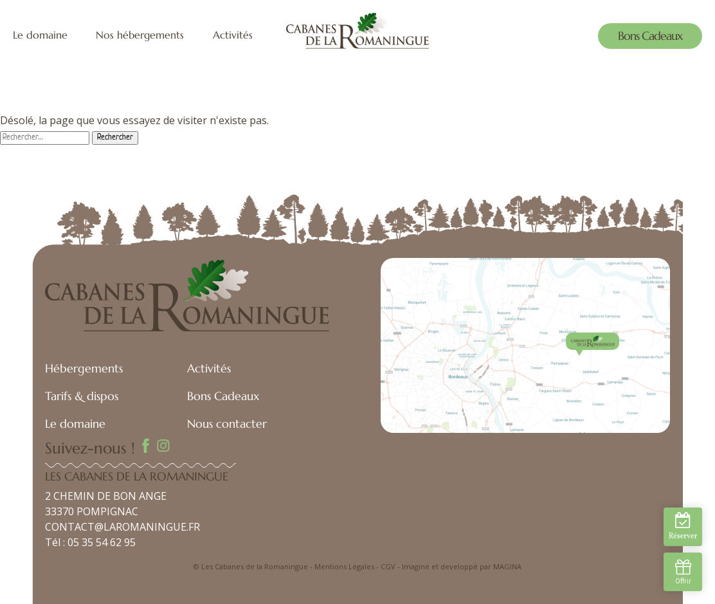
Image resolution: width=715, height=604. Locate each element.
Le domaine (40, 35)
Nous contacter (227, 423)
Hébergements (84, 368)
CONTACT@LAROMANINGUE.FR (122, 527)
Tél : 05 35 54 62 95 (90, 542)
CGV (388, 566)
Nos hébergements (140, 35)
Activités (233, 35)
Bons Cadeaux (650, 35)
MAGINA (507, 566)
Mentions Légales (344, 566)
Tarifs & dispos (81, 396)
